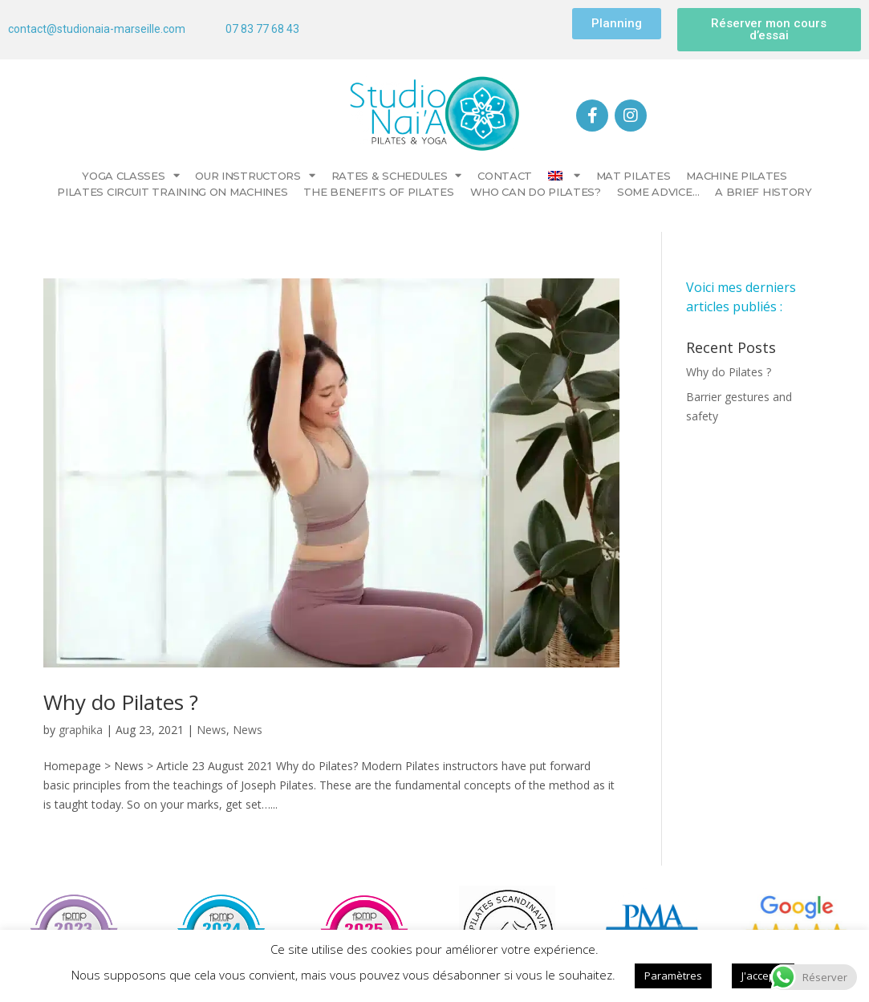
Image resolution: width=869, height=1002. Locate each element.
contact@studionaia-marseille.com (96, 28)
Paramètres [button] (673, 975)
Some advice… (658, 191)
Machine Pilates (736, 175)
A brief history (763, 191)
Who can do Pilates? (535, 191)
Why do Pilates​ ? (120, 702)
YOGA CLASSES (130, 176)
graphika (81, 729)
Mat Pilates (633, 175)
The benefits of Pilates (378, 191)
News (211, 729)
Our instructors (255, 176)
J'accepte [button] (763, 975)
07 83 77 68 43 (262, 28)
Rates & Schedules (396, 176)
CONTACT (504, 175)
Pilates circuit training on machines (172, 191)
